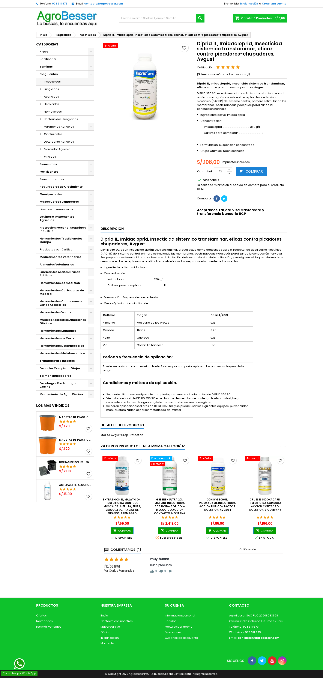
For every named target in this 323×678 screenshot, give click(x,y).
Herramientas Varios (55, 312)
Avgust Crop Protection (127, 435)
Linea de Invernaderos (56, 209)
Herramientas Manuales (58, 331)
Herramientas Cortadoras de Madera (62, 292)
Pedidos (170, 621)
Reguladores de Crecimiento (61, 187)
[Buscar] (161, 18)
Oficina (105, 632)
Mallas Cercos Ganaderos (59, 202)
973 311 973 (60, 3)
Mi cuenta (107, 643)
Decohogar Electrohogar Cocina (58, 385)
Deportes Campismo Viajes (60, 368)
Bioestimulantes (52, 179)
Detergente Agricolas (59, 142)
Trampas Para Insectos (57, 361)
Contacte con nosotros (117, 621)
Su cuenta (174, 605)
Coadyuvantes (51, 194)
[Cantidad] (220, 171)
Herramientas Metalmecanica (62, 353)
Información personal (180, 615)
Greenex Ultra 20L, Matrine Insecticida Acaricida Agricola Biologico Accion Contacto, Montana (169, 506)
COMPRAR (251, 171)
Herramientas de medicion (60, 283)
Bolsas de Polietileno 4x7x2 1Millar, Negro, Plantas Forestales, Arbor (75, 462)
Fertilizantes (49, 172)
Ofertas (41, 615)
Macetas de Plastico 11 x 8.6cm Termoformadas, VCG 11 (75, 439)
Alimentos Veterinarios (57, 264)
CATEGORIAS (47, 44)
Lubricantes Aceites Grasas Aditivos (60, 273)
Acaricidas (51, 97)
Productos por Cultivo (56, 249)
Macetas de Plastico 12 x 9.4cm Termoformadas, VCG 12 (75, 417)
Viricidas (50, 157)
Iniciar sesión (249, 3)
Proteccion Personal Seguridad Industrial (63, 229)
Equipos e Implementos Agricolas (57, 218)
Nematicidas (53, 112)
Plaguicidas (49, 74)
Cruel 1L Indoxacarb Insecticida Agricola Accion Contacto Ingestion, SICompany (264, 505)
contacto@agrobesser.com (103, 3)
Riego (44, 52)
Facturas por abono (178, 627)
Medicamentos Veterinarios (60, 257)
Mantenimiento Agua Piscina (61, 394)
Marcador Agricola (57, 149)
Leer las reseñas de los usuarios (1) (223, 74)
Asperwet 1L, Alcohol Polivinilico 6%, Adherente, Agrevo (75, 485)
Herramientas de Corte (57, 338)
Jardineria (48, 59)
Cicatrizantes (53, 134)
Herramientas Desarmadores (62, 346)
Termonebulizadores (55, 376)
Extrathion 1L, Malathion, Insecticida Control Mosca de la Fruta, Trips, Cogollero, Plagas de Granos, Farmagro (122, 506)
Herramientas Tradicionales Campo (61, 240)
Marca (105, 435)
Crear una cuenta (274, 3)
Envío (104, 615)
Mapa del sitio (110, 627)
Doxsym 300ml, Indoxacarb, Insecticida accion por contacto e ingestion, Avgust (217, 505)
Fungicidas (51, 89)
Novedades (44, 621)
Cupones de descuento (181, 638)
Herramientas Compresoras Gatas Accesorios (61, 303)
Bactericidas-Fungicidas (61, 119)
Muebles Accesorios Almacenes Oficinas (63, 321)
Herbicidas (51, 104)
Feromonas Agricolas (59, 127)
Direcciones (173, 632)
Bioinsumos (48, 164)
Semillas (46, 67)
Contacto (239, 605)
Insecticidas (52, 82)
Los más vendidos (52, 405)
